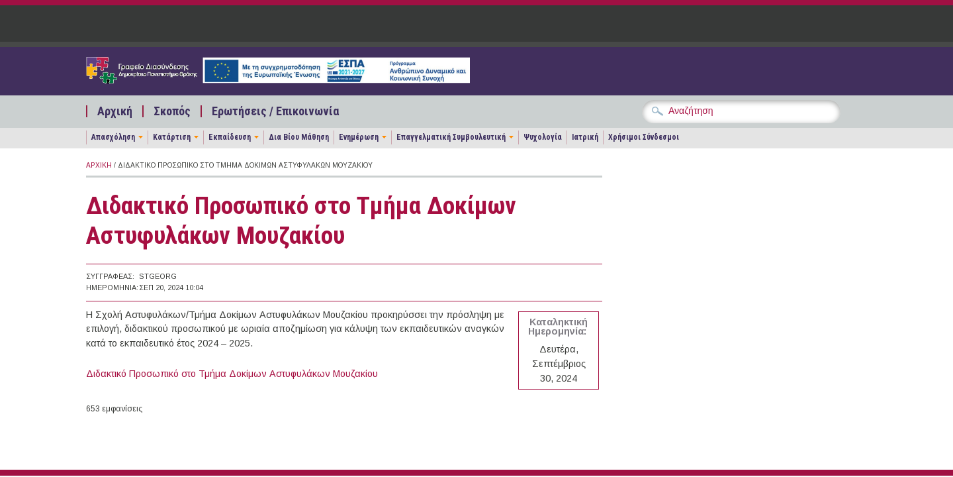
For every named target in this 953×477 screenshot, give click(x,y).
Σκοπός (172, 111)
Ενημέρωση (359, 137)
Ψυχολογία (542, 137)
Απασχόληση (113, 137)
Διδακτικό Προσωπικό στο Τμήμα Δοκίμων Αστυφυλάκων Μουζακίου (232, 373)
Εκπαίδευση (229, 137)
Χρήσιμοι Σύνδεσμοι (643, 137)
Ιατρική (585, 137)
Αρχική (114, 111)
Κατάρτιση (172, 137)
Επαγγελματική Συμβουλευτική (451, 137)
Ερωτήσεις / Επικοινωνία (275, 111)
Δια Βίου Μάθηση (299, 137)
